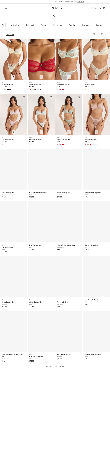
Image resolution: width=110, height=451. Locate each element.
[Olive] (5, 89)
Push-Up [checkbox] (72, 25)
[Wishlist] (95, 8)
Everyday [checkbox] (85, 25)
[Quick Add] (13, 77)
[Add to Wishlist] (23, 42)
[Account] (99, 8)
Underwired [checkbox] (15, 25)
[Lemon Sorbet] (2, 89)
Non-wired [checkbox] (30, 25)
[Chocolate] (10, 89)
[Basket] (104, 8)
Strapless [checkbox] (99, 25)
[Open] (6, 8)
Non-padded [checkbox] (57, 25)
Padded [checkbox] (43, 25)
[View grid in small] (102, 34)
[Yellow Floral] (85, 89)
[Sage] (58, 144)
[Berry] (35, 89)
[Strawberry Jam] (30, 89)
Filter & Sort (10, 34)
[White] (38, 89)
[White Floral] (30, 144)
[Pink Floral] (2, 144)
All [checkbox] (3, 25)
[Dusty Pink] (60, 144)
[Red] (63, 144)
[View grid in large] (93, 34)
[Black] (8, 89)
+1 (40, 89)
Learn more (80, 1)
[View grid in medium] (98, 34)
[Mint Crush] (33, 89)
